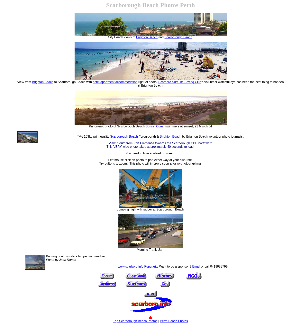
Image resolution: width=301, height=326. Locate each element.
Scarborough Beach (178, 37)
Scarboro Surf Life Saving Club (179, 82)
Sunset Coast (155, 126)
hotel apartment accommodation (115, 82)
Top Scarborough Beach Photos (135, 320)
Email (196, 266)
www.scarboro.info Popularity (138, 266)
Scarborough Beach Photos (142, 5)
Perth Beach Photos (174, 321)
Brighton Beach (147, 37)
